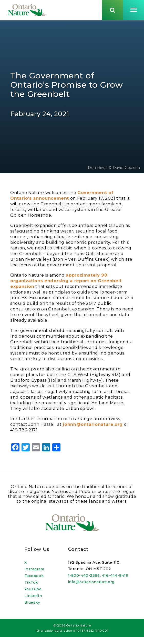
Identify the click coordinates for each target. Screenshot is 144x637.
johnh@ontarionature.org (93, 424)
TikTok (31, 582)
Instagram (34, 569)
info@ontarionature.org (91, 582)
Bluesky (32, 602)
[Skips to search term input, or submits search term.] (112, 10)
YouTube (33, 589)
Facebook (34, 575)
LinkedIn (33, 595)
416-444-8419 (115, 575)
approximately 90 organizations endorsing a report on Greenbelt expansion (66, 281)
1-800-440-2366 (84, 575)
